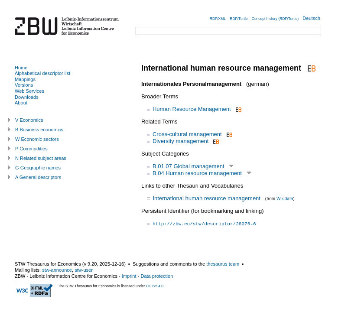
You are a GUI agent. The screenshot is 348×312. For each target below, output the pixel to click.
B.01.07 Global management (188, 166)
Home (21, 67)
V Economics (29, 120)
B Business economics (39, 129)
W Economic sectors (37, 139)
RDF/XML (218, 18)
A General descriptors (38, 177)
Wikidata (284, 198)
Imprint (129, 276)
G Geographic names (38, 167)
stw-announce (57, 270)
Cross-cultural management (187, 134)
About (21, 102)
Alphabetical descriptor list (42, 73)
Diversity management (180, 141)
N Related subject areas (40, 158)
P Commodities (31, 148)
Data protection (156, 276)
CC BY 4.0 (154, 286)
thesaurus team (222, 263)
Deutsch (311, 18)
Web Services (29, 91)
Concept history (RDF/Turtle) (275, 18)
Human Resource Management (192, 109)
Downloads (27, 97)
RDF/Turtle (238, 18)
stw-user (84, 270)
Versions (24, 85)
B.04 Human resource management (197, 173)
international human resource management (206, 198)
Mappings (25, 79)
